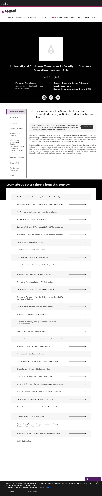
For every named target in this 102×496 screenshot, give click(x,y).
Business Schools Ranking (17, 18)
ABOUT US (73, 4)
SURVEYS (37, 4)
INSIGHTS (64, 4)
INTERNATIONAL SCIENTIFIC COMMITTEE (71, 18)
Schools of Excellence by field (39, 18)
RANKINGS (29, 4)
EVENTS (56, 4)
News (87, 18)
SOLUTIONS (47, 4)
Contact (93, 18)
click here (45, 487)
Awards (55, 17)
